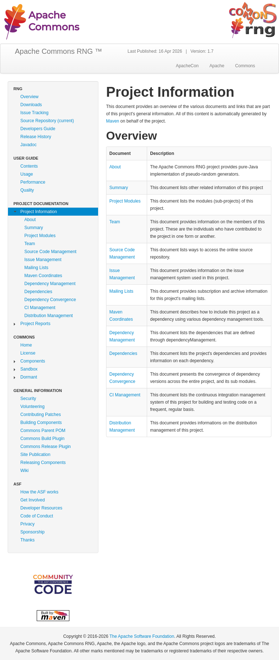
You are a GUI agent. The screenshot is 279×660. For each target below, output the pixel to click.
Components (32, 361)
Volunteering (32, 406)
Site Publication (35, 454)
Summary (33, 227)
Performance (32, 182)
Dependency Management (50, 283)
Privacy (27, 524)
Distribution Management (48, 315)
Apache (217, 65)
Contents (29, 166)
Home (26, 345)
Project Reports (35, 323)
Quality (27, 190)
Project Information (38, 211)
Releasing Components (43, 462)
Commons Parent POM (42, 430)
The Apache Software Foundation (141, 636)
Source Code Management (50, 251)
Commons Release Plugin (45, 446)
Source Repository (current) (47, 120)
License (27, 353)
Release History (35, 136)
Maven (112, 121)
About (30, 219)
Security (28, 398)
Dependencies (38, 291)
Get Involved (32, 500)
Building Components (41, 422)
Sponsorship (32, 532)
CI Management (39, 307)
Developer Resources (41, 508)
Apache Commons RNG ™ (58, 51)
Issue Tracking (34, 112)
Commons (245, 65)
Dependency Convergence (50, 299)
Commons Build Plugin (42, 438)
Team (29, 243)
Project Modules (40, 235)
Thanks (27, 540)
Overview (29, 96)
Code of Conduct (36, 516)
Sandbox (28, 369)
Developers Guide (37, 128)
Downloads (31, 104)
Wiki (24, 470)
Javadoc (28, 144)
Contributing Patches (40, 414)
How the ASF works (39, 492)
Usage (26, 174)
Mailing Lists (36, 267)
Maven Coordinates (43, 275)
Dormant (28, 377)
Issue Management (42, 259)
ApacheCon (187, 65)
